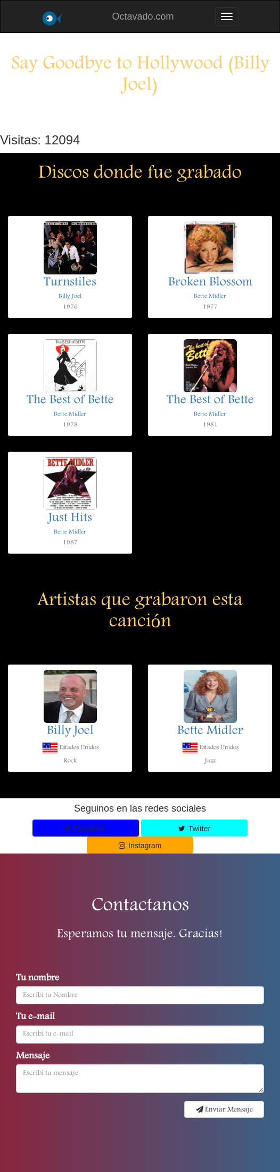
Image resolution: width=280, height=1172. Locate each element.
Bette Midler (210, 296)
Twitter (194, 828)
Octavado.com (143, 16)
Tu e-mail (35, 1017)
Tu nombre (37, 979)
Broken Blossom (210, 283)
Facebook (85, 828)
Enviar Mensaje (224, 1110)
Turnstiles (70, 283)
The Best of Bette (70, 401)
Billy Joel (70, 296)
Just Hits (70, 519)
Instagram (140, 845)
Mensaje (33, 1057)
